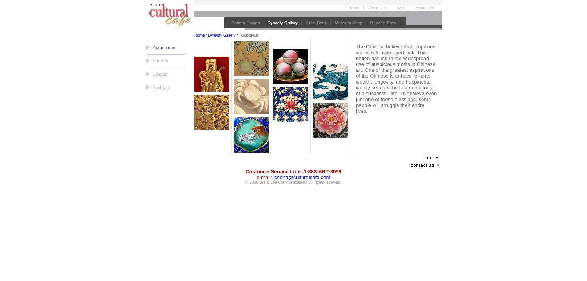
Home (199, 35)
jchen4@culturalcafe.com (301, 177)
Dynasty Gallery (222, 35)
